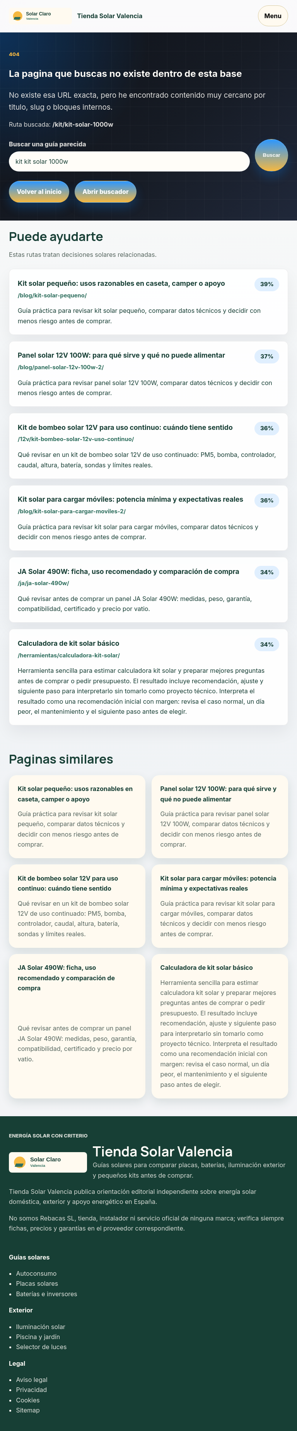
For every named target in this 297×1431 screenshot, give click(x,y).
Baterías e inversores (46, 1294)
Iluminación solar (40, 1327)
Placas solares (37, 1283)
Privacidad (31, 1390)
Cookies (27, 1400)
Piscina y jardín (38, 1337)
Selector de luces (41, 1347)
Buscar (271, 155)
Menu (273, 16)
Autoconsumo (36, 1273)
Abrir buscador (105, 191)
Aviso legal (31, 1379)
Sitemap (27, 1410)
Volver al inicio (39, 191)
